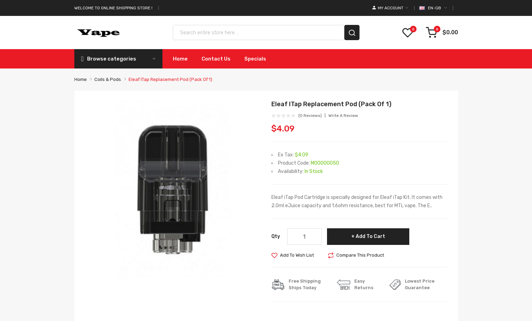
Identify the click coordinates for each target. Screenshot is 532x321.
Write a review (343, 115)
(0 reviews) (310, 115)
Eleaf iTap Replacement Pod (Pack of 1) (170, 79)
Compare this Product (360, 255)
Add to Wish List (297, 255)
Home (80, 79)
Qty (275, 236)
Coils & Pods (107, 79)
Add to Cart (370, 236)
